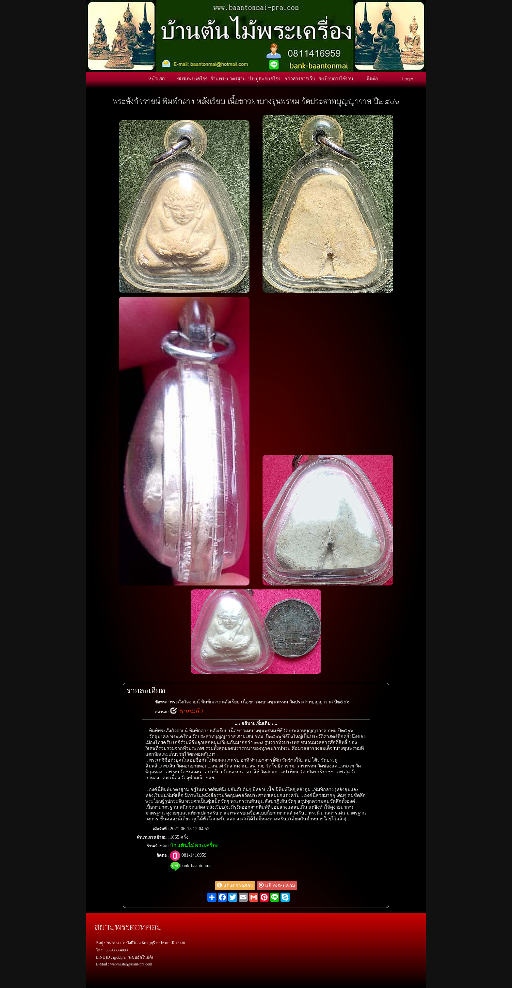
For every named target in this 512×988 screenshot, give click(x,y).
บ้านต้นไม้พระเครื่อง (194, 845)
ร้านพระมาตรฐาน (228, 78)
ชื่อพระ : (162, 702)
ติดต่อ (372, 78)
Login (407, 78)
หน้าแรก (156, 78)
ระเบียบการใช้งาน (336, 78)
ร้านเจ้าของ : (158, 846)
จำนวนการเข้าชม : (152, 837)
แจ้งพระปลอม (277, 885)
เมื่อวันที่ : (161, 829)
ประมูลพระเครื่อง (264, 78)
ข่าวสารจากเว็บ (300, 78)
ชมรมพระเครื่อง (192, 78)
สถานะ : (162, 712)
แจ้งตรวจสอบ (235, 885)
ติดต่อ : (162, 855)
